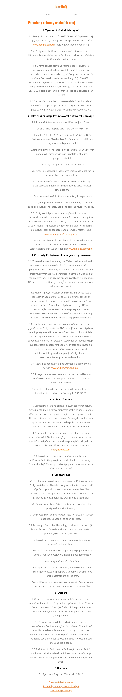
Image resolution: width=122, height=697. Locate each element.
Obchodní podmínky (61, 690)
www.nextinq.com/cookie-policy (60, 233)
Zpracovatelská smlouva (61, 682)
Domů (46, 14)
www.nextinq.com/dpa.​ (80, 248)
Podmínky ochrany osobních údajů (61, 686)
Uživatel (75, 14)
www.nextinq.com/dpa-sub (64, 367)
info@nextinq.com (60, 449)
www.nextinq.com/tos (44, 44)
